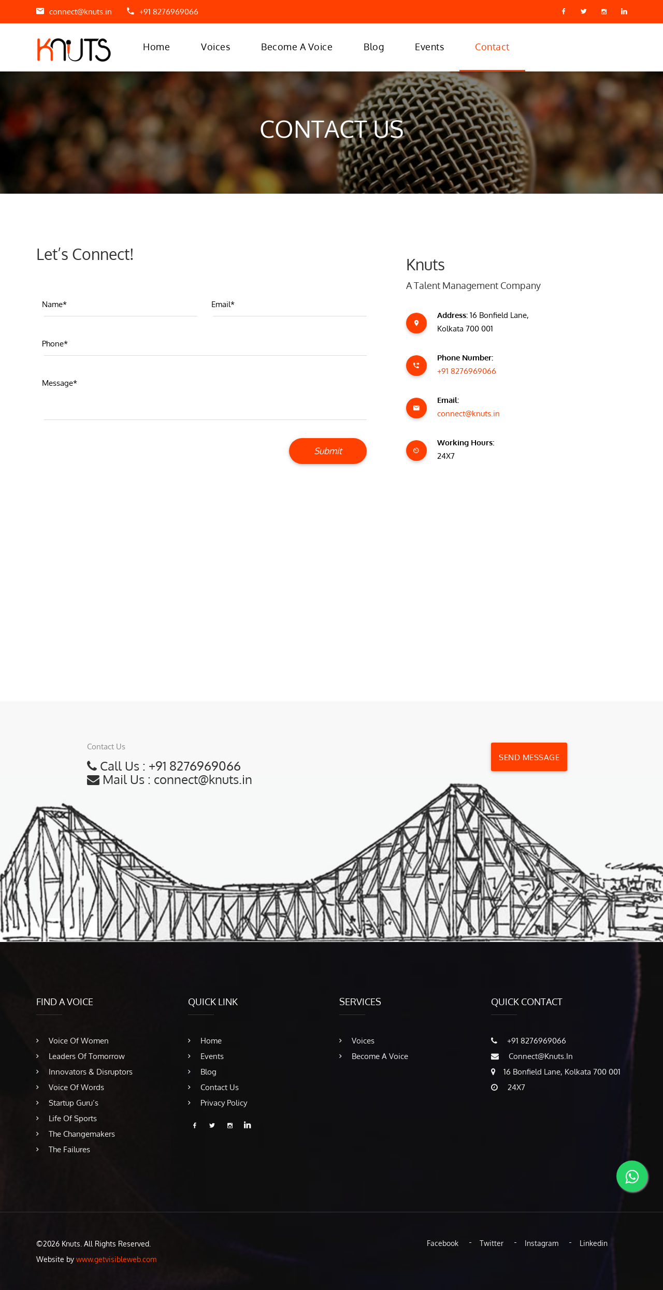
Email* (223, 304)
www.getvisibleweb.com (116, 1259)
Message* (59, 383)
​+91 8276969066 (168, 12)
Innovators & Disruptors (84, 1072)
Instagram (541, 1243)
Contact (492, 46)
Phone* (55, 344)
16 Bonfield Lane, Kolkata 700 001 (556, 1072)
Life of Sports (66, 1118)
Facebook (442, 1243)
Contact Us (213, 1087)
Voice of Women (72, 1041)
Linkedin (594, 1243)
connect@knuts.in (80, 12)
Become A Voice (297, 46)
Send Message (529, 757)
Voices (215, 46)
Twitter (491, 1243)
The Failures (63, 1149)
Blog (374, 46)
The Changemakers (75, 1134)
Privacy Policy (217, 1103)
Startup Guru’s (67, 1103)
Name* (54, 304)
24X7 (508, 1087)
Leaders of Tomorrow (80, 1056)
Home (156, 46)
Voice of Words (70, 1087)
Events (429, 46)
